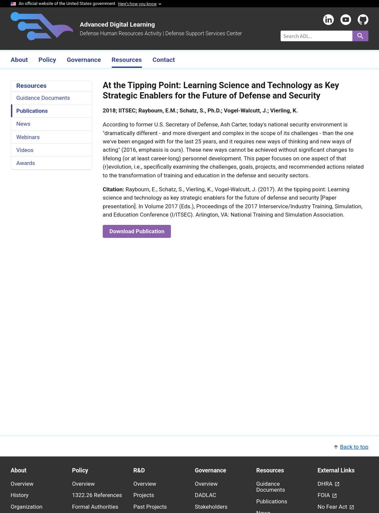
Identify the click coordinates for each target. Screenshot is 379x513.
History (20, 495)
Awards (25, 163)
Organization (27, 506)
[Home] (42, 36)
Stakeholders (211, 506)
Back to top (354, 446)
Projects (143, 495)
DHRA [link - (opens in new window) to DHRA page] (325, 483)
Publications (32, 110)
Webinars (28, 137)
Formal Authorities (95, 506)
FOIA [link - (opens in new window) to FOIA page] (324, 495)
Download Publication (136, 231)
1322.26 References (97, 495)
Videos (25, 150)
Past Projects (150, 506)
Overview (22, 483)
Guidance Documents (43, 97)
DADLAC (205, 495)
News (23, 123)
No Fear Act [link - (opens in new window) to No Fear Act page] (332, 506)
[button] (189, 446)
